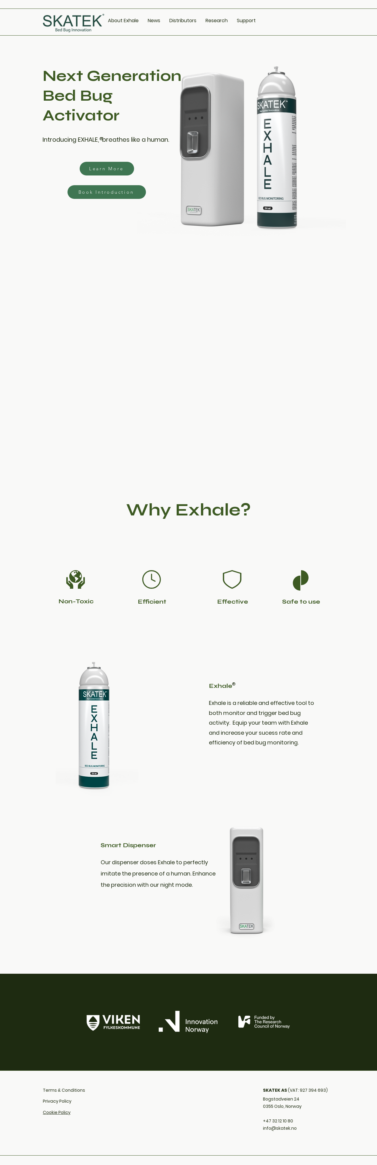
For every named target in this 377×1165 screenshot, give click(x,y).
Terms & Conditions (64, 1090)
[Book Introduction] (106, 192)
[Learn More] (107, 168)
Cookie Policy (57, 1112)
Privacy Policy (57, 1101)
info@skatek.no (280, 1128)
